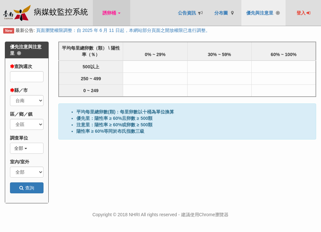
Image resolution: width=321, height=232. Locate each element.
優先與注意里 (263, 12)
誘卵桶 (111, 12)
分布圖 (224, 12)
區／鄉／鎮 (21, 114)
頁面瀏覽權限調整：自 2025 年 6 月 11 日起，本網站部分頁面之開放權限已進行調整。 (123, 30)
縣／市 (21, 90)
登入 (304, 12)
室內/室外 (19, 161)
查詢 (26, 187)
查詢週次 (23, 66)
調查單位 (19, 137)
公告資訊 (190, 12)
